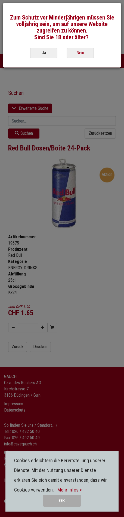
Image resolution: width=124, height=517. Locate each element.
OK (62, 500)
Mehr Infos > (69, 490)
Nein (80, 52)
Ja (44, 52)
